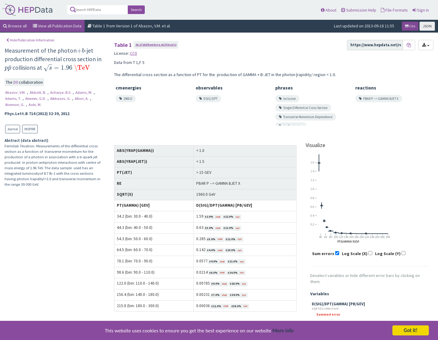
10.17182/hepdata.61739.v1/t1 (155, 45)
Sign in (420, 10)
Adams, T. (13, 98)
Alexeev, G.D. (36, 98)
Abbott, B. (38, 92)
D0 (16, 82)
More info (283, 331)
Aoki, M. (35, 104)
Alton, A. (82, 98)
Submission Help (358, 10)
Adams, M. (84, 92)
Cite (410, 26)
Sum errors (323, 253)
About (328, 10)
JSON (427, 26)
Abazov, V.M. (15, 92)
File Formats (394, 10)
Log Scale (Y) (388, 253)
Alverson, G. (15, 104)
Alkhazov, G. (60, 98)
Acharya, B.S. (61, 92)
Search (136, 9)
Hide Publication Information (30, 40)
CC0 (133, 53)
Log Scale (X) (354, 253)
